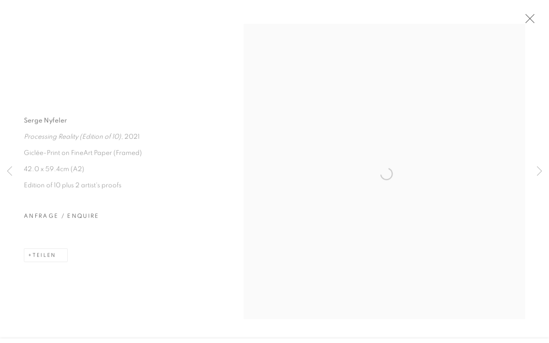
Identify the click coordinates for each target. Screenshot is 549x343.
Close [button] (537, 21)
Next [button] (539, 171)
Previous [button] (9, 171)
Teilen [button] (44, 262)
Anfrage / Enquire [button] (62, 223)
